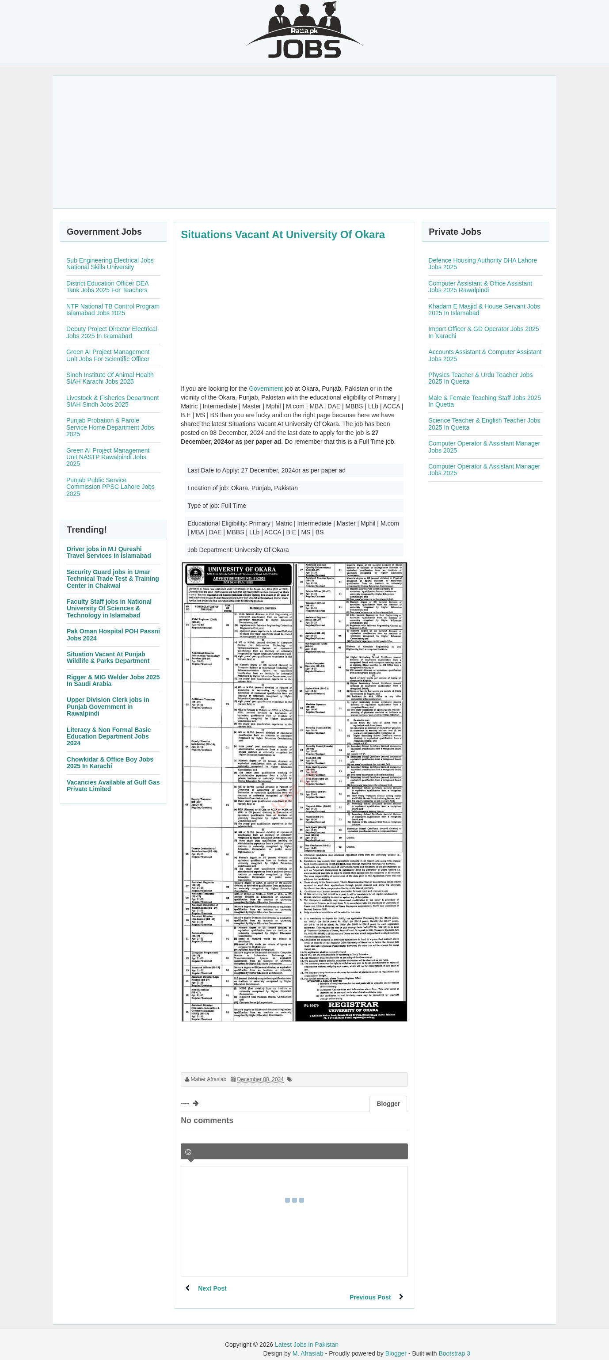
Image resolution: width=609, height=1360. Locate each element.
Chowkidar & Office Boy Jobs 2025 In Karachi (110, 763)
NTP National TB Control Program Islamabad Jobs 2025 (113, 309)
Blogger (396, 1344)
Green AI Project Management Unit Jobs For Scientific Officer (107, 355)
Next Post (212, 1288)
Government (266, 388)
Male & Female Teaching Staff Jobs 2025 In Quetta (484, 401)
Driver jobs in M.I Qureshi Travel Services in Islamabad (109, 552)
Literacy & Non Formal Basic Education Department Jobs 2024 (109, 736)
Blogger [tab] (388, 1103)
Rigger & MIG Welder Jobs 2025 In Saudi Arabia (113, 680)
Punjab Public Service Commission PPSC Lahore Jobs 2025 (110, 486)
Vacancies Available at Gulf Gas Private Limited (113, 785)
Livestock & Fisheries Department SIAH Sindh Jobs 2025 (112, 401)
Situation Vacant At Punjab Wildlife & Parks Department (108, 657)
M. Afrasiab (308, 1344)
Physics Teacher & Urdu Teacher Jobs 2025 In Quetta (480, 378)
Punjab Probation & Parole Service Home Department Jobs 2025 (110, 427)
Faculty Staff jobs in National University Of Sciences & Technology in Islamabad (109, 608)
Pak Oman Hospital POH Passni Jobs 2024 (113, 634)
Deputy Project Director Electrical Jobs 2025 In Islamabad (111, 332)
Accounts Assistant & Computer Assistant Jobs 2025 (484, 355)
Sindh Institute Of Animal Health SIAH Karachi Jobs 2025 (110, 378)
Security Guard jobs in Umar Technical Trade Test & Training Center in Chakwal (113, 578)
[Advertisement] (304, 142)
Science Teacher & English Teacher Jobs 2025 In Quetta (484, 423)
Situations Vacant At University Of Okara (283, 234)
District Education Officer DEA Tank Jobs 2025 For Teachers (107, 286)
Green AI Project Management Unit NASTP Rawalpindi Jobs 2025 (107, 457)
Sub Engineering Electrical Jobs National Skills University (110, 263)
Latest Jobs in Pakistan (307, 1335)
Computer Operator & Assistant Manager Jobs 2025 (484, 446)
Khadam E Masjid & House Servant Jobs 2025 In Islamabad (484, 309)
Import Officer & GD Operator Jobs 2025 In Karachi (483, 332)
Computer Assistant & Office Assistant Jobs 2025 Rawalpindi (480, 286)
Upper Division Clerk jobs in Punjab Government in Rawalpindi (108, 706)
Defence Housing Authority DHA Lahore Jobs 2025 (482, 263)
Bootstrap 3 (454, 1344)
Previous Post (369, 1288)
